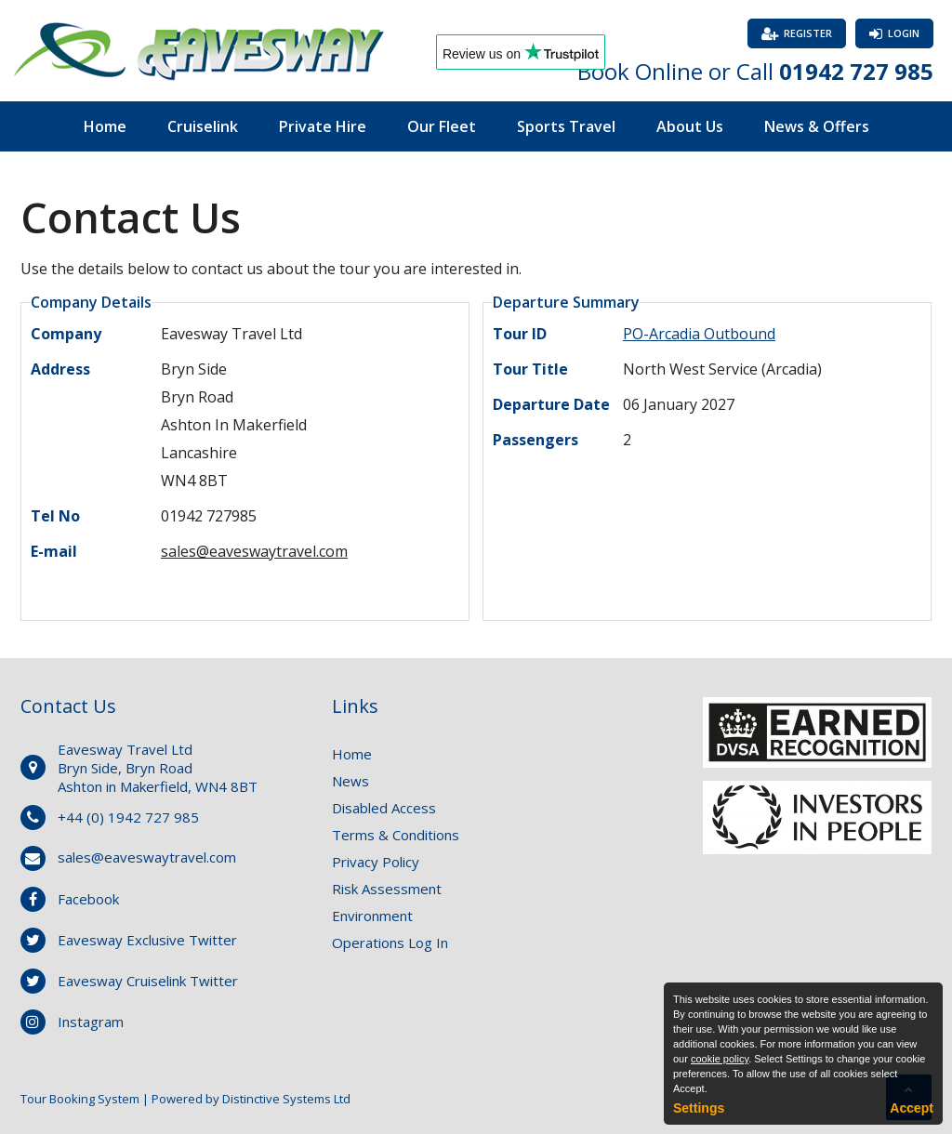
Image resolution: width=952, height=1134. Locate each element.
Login (903, 33)
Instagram (91, 1021)
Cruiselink (202, 126)
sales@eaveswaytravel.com (254, 551)
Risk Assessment (387, 888)
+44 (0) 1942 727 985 (128, 817)
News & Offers (816, 126)
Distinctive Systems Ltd (286, 1098)
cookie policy (719, 1058)
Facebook (88, 899)
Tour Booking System (79, 1098)
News (350, 780)
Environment (372, 915)
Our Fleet (441, 126)
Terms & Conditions (395, 834)
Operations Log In (390, 942)
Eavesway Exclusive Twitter (147, 939)
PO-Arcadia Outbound (699, 333)
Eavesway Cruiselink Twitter (148, 980)
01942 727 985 (856, 71)
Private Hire (322, 126)
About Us (689, 126)
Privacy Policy (375, 861)
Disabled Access (384, 807)
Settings (698, 1108)
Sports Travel (566, 126)
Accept (911, 1108)
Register (808, 33)
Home (105, 126)
